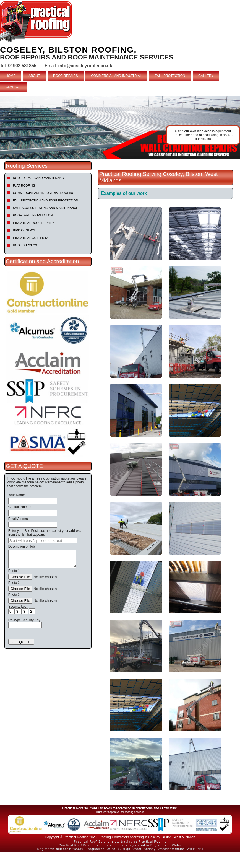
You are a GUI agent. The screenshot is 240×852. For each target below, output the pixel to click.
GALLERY (205, 76)
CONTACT (13, 87)
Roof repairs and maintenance (39, 178)
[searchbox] (42, 540)
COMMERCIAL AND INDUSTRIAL (116, 76)
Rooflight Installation (33, 215)
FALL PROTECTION (170, 76)
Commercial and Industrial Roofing (43, 193)
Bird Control (24, 230)
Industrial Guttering (31, 237)
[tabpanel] (120, 127)
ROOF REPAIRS (65, 76)
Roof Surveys (25, 245)
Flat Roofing (24, 185)
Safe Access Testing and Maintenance (45, 207)
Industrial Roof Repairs (33, 222)
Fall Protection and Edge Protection (45, 200)
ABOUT (34, 76)
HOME (10, 76)
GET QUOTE (21, 642)
